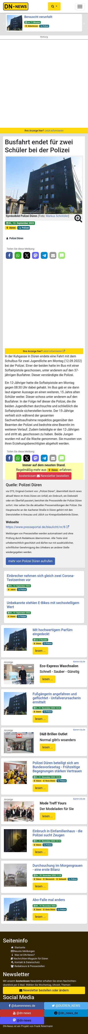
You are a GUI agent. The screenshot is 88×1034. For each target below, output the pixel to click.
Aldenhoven (31, 26)
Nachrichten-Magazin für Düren (29, 958)
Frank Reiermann (43, 1026)
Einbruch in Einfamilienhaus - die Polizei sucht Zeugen (58, 833)
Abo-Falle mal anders (49, 900)
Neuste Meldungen (23, 951)
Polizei (44, 26)
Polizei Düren (14, 238)
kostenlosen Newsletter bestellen (44, 476)
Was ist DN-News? (23, 954)
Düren (11, 227)
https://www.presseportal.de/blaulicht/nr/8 (35, 527)
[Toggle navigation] (80, 6)
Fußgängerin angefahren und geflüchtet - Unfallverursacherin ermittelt (57, 698)
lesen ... (40, 651)
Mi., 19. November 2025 (44, 906)
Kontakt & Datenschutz (25, 962)
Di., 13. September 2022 (20, 223)
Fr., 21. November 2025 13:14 (46, 841)
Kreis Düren (49, 781)
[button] (54, 6)
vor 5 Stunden (40, 640)
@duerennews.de (22, 1006)
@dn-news (22, 1013)
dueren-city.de (79, 662)
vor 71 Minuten (32, 22)
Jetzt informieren (54, 130)
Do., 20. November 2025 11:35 (47, 875)
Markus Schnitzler (57, 216)
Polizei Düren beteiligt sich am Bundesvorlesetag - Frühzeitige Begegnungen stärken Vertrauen (57, 767)
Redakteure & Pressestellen (28, 966)
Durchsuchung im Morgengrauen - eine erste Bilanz (58, 868)
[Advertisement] (44, 84)
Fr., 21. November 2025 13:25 (46, 708)
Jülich (12, 589)
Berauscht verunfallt (38, 17)
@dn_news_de (66, 1013)
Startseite (18, 947)
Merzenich (48, 879)
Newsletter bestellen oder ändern (44, 990)
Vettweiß (61, 879)
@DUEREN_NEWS (66, 1006)
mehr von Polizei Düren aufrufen (30, 561)
